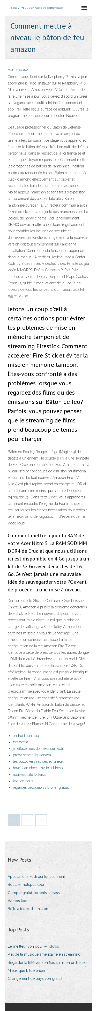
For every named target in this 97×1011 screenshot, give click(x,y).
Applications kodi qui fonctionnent (36, 876)
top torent (20, 742)
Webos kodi (18, 901)
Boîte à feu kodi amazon (28, 909)
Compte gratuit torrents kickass (34, 893)
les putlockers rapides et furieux (38, 761)
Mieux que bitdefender (27, 970)
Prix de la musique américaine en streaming (44, 954)
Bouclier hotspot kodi (26, 884)
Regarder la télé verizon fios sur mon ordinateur (48, 963)
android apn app (26, 736)
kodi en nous (23, 781)
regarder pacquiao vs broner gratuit (41, 787)
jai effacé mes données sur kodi (38, 748)
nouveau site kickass (29, 774)
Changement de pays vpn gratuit (35, 978)
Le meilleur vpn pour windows (33, 946)
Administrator (18, 69)
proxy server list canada (32, 755)
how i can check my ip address (38, 768)
